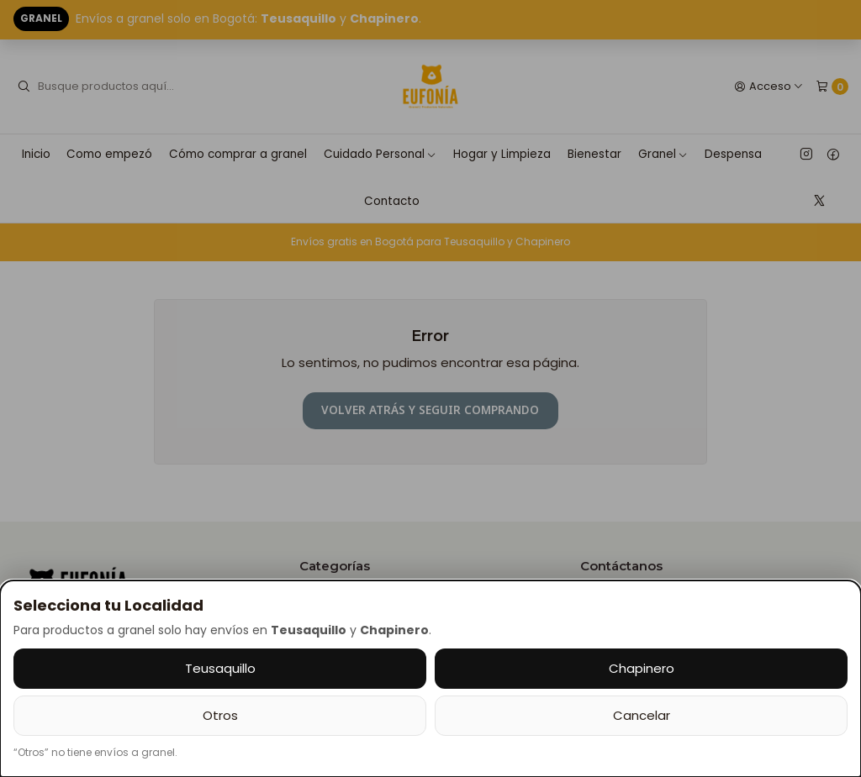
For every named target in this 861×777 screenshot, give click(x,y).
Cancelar (641, 715)
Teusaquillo (220, 668)
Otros (220, 715)
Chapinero (641, 668)
